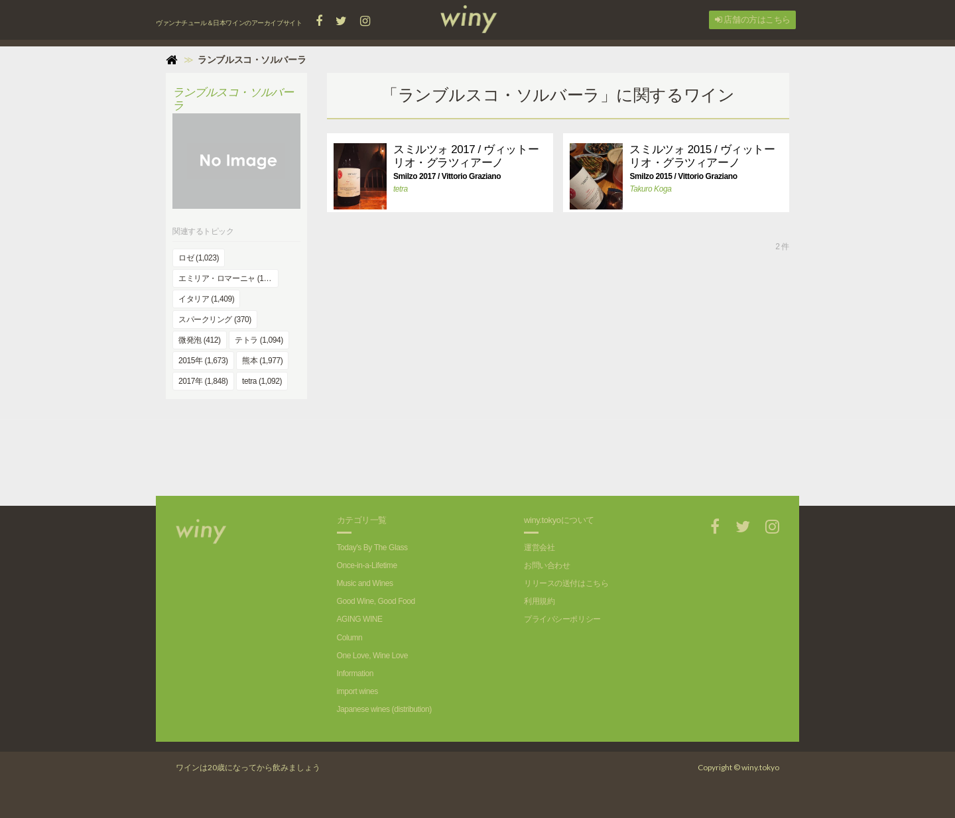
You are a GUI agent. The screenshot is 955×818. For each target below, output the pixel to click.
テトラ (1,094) (259, 340)
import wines (357, 691)
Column (350, 637)
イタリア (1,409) (206, 299)
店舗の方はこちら (753, 20)
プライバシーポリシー (562, 619)
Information (355, 673)
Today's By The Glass (372, 547)
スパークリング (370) (214, 319)
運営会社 (539, 547)
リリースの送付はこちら (566, 583)
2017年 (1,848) (203, 381)
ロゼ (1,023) (198, 258)
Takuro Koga (650, 189)
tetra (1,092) (262, 381)
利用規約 (539, 601)
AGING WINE (360, 619)
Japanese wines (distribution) (384, 709)
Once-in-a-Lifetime (367, 565)
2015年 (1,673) (203, 360)
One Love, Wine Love (372, 655)
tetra (400, 189)
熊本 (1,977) (262, 360)
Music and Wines (365, 583)
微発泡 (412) (199, 340)
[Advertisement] (557, 449)
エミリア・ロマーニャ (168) (226, 278)
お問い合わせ (547, 565)
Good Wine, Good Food (376, 601)
